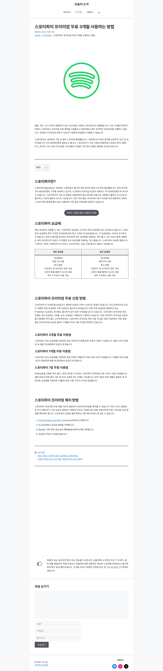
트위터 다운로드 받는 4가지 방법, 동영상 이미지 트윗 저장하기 (60, 459)
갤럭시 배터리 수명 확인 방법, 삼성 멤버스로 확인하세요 (58, 456)
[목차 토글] (44, 168)
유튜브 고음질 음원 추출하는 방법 (81, 213)
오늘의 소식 (81, 4)
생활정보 (90, 12)
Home (37, 35)
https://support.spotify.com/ (52, 420)
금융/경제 (66, 12)
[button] (99, 12)
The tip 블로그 (113, 567)
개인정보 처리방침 (41, 665)
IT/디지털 (78, 12)
